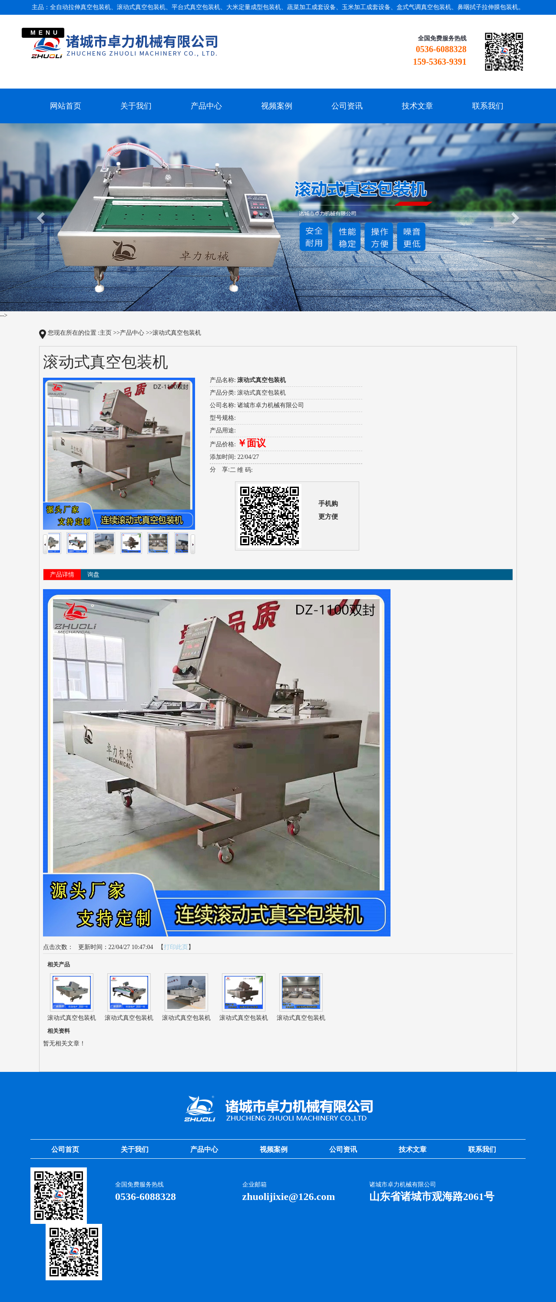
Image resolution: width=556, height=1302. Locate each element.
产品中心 (206, 106)
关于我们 (136, 106)
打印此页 (176, 947)
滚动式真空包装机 (176, 333)
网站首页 (65, 106)
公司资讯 (347, 106)
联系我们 (487, 106)
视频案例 (276, 106)
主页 (105, 333)
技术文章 (417, 106)
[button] (41, 217)
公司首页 (65, 1149)
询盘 (93, 574)
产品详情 (62, 574)
